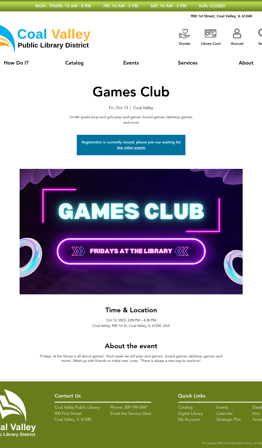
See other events (131, 147)
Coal (32, 34)
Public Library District (53, 45)
